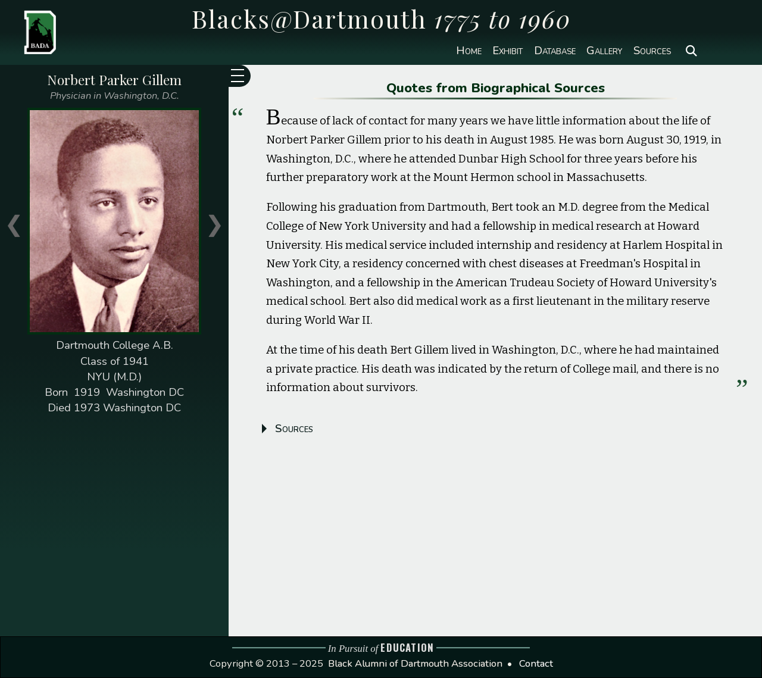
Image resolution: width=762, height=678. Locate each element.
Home (469, 51)
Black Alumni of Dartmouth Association (415, 663)
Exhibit (507, 51)
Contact (536, 663)
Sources (652, 51)
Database (555, 51)
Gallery (604, 51)
